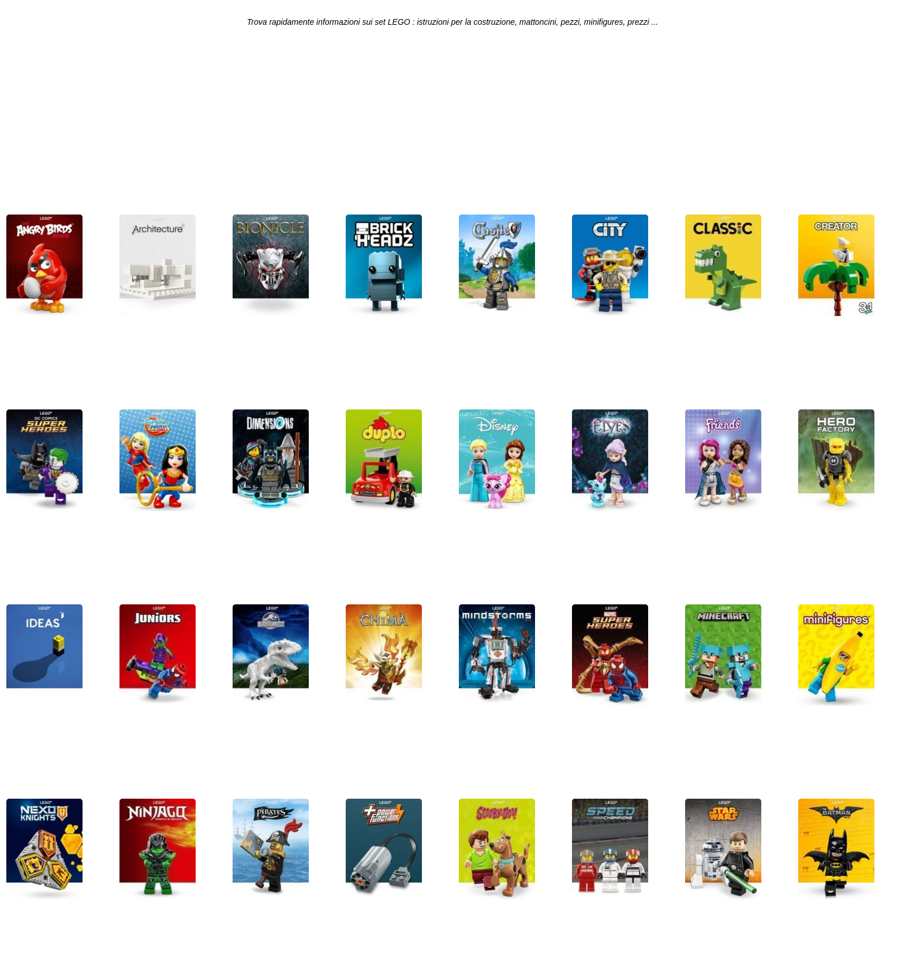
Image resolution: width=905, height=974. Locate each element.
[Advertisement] (452, 124)
